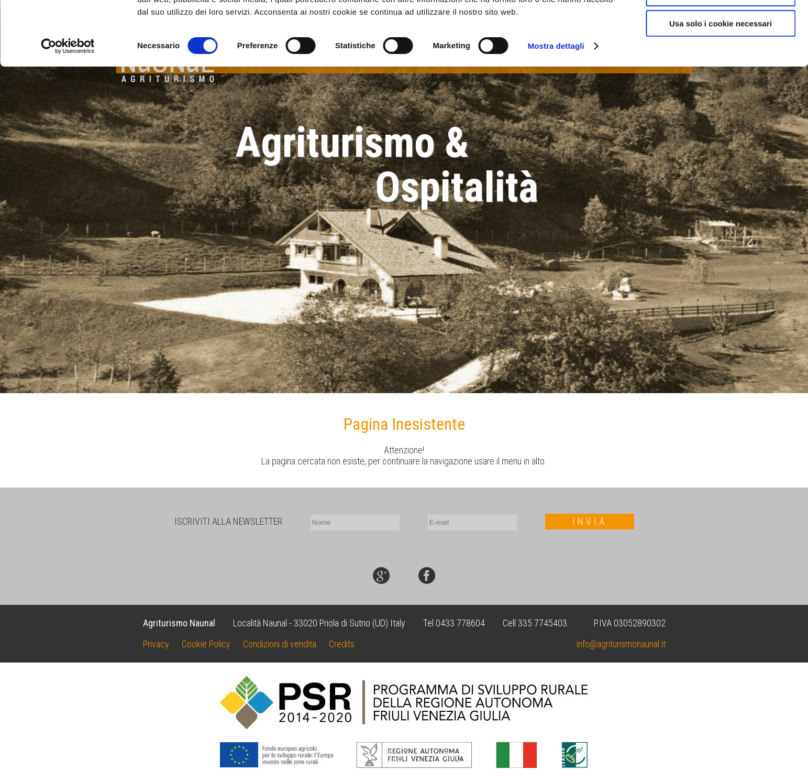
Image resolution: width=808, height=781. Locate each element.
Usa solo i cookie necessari (720, 87)
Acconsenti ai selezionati (720, 56)
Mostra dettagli (556, 109)
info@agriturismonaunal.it (621, 643)
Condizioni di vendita (279, 643)
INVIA (589, 521)
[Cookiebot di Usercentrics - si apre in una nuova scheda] (68, 110)
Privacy (156, 643)
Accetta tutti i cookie (720, 25)
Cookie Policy (206, 643)
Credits (342, 643)
